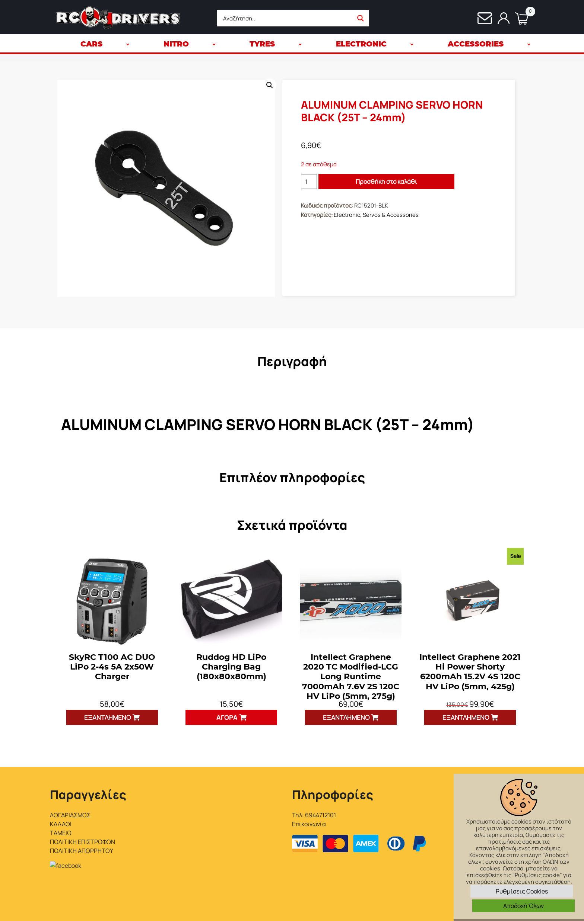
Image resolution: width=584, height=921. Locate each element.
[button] (269, 85)
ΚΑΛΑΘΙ (61, 824)
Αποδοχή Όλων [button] (523, 906)
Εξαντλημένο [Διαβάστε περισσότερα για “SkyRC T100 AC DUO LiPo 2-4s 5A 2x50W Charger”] (107, 717)
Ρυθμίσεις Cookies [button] (522, 891)
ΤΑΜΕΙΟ (61, 833)
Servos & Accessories (391, 215)
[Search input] (287, 18)
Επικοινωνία (309, 824)
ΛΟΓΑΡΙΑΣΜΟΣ (70, 815)
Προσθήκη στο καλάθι (386, 181)
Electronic (347, 215)
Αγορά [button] (227, 717)
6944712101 (320, 815)
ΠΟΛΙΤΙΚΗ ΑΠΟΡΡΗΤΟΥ (81, 851)
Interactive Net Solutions (179, 907)
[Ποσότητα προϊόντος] (309, 181)
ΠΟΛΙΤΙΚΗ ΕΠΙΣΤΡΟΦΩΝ (82, 842)
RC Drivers (115, 907)
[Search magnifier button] (360, 18)
